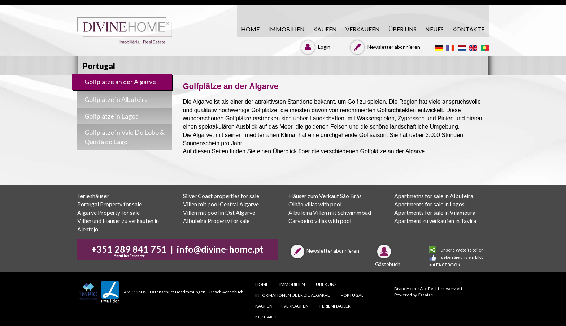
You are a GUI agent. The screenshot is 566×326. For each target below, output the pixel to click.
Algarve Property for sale (108, 212)
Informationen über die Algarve (292, 295)
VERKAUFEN (362, 29)
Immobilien (286, 29)
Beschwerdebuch (226, 292)
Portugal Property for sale (109, 204)
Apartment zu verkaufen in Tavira (435, 220)
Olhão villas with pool (314, 204)
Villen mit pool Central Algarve (221, 204)
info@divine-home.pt (220, 249)
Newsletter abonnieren (384, 47)
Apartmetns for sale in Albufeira (433, 195)
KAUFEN (325, 29)
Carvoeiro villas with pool (319, 220)
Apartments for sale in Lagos (429, 204)
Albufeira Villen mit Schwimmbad (329, 212)
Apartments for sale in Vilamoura (434, 212)
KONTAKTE (468, 29)
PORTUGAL (352, 295)
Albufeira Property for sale (216, 220)
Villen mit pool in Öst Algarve (219, 212)
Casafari (426, 294)
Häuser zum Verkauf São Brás (325, 195)
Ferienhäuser (93, 195)
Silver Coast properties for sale (221, 195)
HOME (250, 29)
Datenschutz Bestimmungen (177, 292)
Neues (434, 29)
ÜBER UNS (402, 29)
